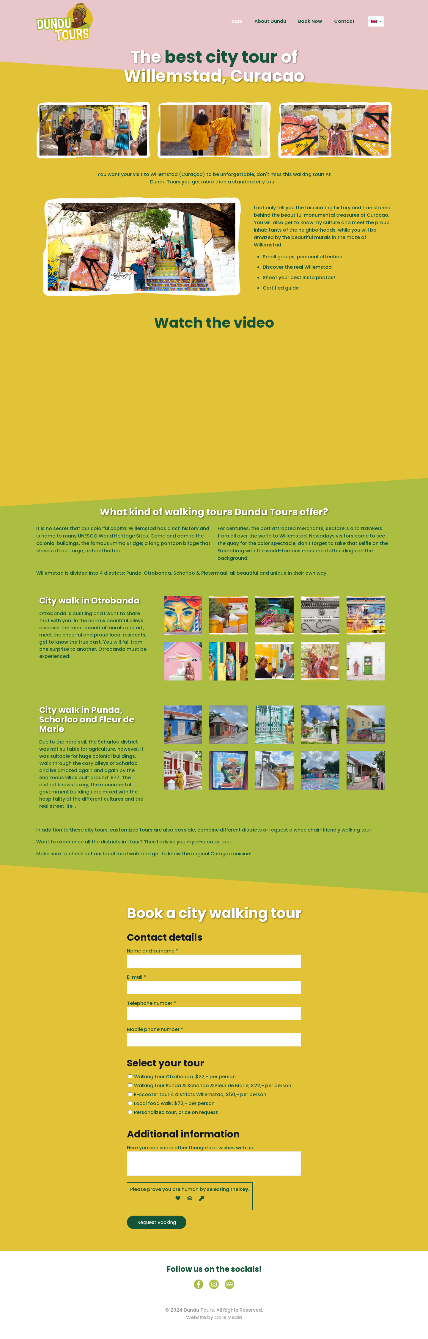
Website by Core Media (214, 1317)
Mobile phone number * (214, 1036)
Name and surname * (214, 957)
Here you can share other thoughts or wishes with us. (214, 1160)
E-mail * (214, 984)
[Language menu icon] (376, 21)
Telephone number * (214, 1010)
